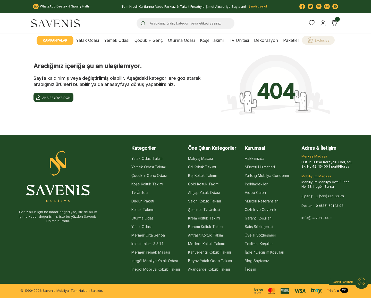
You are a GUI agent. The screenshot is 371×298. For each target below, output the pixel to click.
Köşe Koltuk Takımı (147, 184)
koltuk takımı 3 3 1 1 (147, 243)
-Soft (331, 290)
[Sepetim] (334, 23)
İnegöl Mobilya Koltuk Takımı (155, 269)
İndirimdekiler (256, 184)
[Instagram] (327, 6)
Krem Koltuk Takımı (204, 218)
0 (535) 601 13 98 (329, 205)
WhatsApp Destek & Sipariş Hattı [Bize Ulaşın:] (61, 6)
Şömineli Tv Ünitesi (204, 209)
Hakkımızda (254, 158)
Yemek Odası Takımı (148, 167)
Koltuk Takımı (142, 209)
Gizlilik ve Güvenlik (260, 209)
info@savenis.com (316, 217)
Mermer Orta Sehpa (148, 235)
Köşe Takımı (212, 40)
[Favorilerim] (312, 23)
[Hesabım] (323, 23)
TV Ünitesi (239, 40)
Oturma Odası (181, 40)
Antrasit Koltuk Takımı (206, 235)
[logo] (55, 23)
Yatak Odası (87, 40)
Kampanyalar (55, 40)
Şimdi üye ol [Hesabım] (257, 6)
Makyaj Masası (200, 158)
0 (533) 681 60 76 (330, 196)
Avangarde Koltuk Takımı (209, 269)
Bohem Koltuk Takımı (205, 226)
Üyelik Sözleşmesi (260, 235)
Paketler (291, 40)
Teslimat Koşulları (259, 243)
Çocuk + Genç (148, 40)
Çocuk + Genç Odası (149, 175)
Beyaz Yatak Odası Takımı (210, 260)
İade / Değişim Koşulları (264, 252)
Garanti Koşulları (258, 218)
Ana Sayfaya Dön (53, 97)
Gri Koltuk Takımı (202, 167)
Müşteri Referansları (262, 201)
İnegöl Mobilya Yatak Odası (154, 260)
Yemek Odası (116, 40)
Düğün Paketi (142, 201)
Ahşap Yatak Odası (204, 192)
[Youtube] (335, 6)
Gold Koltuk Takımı (203, 184)
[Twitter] (310, 6)
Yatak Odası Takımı (147, 158)
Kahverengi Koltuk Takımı (209, 252)
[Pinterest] (319, 6)
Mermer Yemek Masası (150, 252)
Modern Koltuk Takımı (206, 243)
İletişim (250, 269)
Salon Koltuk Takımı (204, 201)
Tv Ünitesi (139, 192)
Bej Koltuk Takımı (202, 175)
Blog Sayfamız (257, 260)
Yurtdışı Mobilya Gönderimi (267, 175)
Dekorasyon (266, 40)
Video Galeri (255, 192)
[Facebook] (302, 6)
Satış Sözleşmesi (259, 226)
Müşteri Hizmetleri (260, 167)
